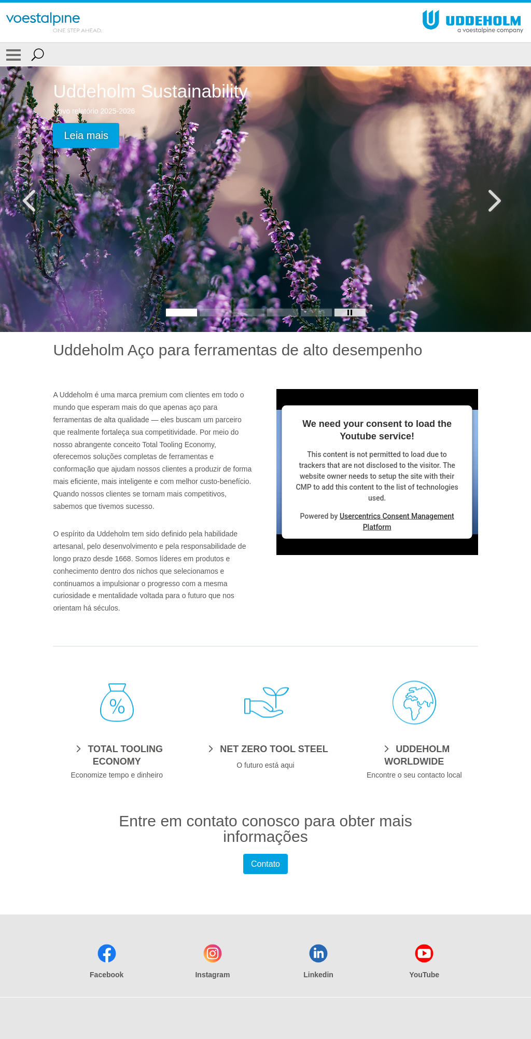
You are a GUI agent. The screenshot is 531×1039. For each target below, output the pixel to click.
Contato (265, 864)
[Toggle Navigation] (13, 54)
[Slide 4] (282, 312)
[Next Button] (492, 199)
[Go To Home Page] (54, 22)
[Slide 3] (248, 312)
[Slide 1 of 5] (265, 199)
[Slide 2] (215, 312)
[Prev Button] (39, 199)
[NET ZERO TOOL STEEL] (265, 748)
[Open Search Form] (37, 54)
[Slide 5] (316, 312)
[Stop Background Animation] (350, 312)
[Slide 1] (181, 312)
